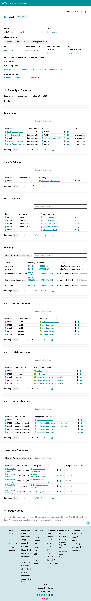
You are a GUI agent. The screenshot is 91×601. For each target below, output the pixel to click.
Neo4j (24, 543)
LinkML (49, 543)
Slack (75, 537)
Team (11, 537)
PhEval (49, 540)
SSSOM (49, 547)
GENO (36, 557)
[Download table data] (52, 150)
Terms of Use (26, 562)
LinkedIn (76, 544)
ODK (48, 553)
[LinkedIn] (52, 594)
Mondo (36, 534)
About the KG (26, 569)
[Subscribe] (38, 594)
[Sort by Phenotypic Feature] (48, 465)
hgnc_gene (73, 53)
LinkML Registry (62, 555)
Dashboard (25, 576)
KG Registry (63, 551)
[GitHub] (49, 594)
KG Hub (62, 548)
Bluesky (76, 551)
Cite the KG (25, 566)
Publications (13, 547)
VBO (35, 554)
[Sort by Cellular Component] (52, 367)
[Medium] (45, 594)
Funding (12, 551)
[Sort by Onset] (85, 465)
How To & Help (27, 553)
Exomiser (50, 537)
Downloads (25, 537)
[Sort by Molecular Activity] (56, 318)
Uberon (37, 537)
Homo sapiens (52, 32)
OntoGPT (50, 557)
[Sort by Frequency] (76, 465)
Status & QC (26, 550)
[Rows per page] (16, 149)
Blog (74, 541)
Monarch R (26, 547)
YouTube (76, 547)
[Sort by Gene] (10, 128)
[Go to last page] (45, 150)
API (23, 540)
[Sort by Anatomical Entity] (56, 214)
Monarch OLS (64, 537)
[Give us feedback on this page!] (88, 523)
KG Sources (25, 572)
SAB (10, 541)
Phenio (36, 547)
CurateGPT (51, 560)
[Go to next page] (41, 150)
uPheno (37, 541)
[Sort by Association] (38, 128)
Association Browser (26, 580)
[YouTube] (43, 598)
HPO (35, 544)
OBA (35, 551)
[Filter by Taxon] (18, 255)
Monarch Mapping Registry (62, 542)
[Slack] (42, 594)
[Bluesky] (47, 598)
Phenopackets (52, 563)
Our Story (12, 534)
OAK (48, 550)
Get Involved (77, 534)
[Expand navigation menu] (88, 3)
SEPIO (36, 561)
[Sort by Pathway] (47, 177)
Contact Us (13, 544)
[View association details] (67, 132)
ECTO (36, 564)
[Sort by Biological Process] (50, 416)
